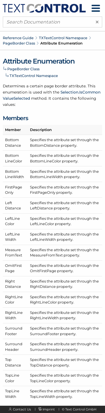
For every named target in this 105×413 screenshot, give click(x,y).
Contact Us (22, 409)
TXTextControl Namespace (63, 38)
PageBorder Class (19, 43)
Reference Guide (18, 38)
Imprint (49, 409)
